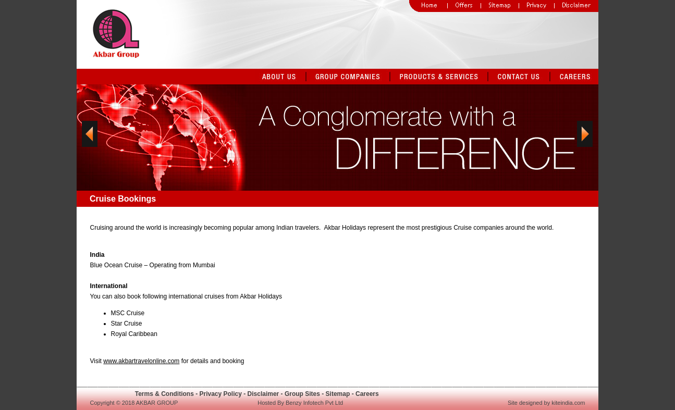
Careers (367, 393)
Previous (89, 141)
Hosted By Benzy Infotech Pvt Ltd (300, 403)
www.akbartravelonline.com (141, 361)
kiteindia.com (568, 403)
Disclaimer (263, 393)
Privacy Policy (220, 393)
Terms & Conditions (164, 393)
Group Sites (302, 393)
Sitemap (338, 393)
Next (585, 141)
